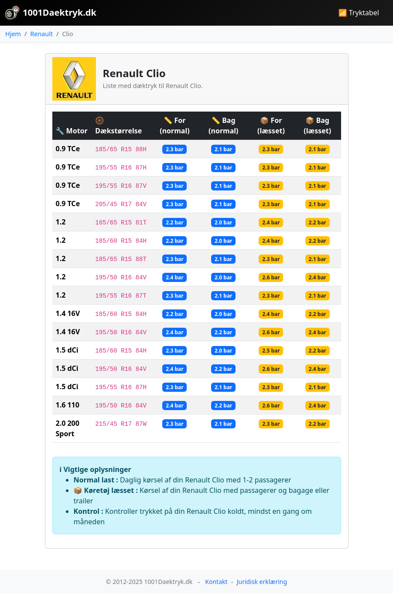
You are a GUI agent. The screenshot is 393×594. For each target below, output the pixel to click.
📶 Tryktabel (358, 12)
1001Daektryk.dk (50, 13)
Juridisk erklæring (262, 581)
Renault (41, 34)
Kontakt (216, 581)
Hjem (13, 34)
